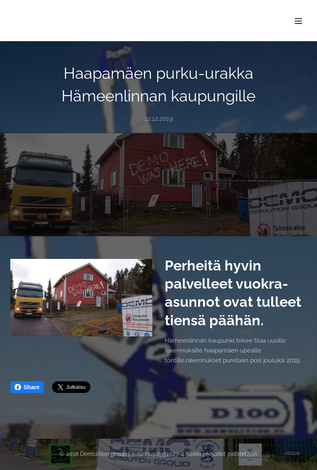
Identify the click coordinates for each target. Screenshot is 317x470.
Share (27, 387)
